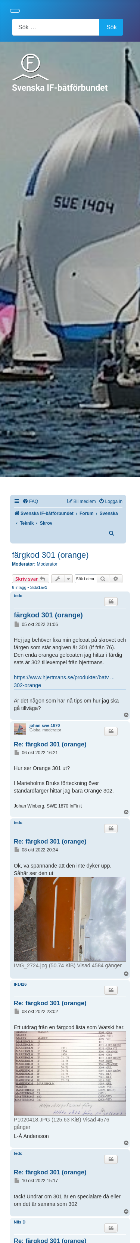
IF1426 (20, 984)
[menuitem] (30, 502)
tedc (18, 595)
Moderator (47, 564)
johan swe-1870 (44, 725)
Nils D (19, 1222)
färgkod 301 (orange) (50, 555)
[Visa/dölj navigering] (15, 11)
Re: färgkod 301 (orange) (50, 744)
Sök (111, 27)
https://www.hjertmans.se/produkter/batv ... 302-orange (64, 681)
